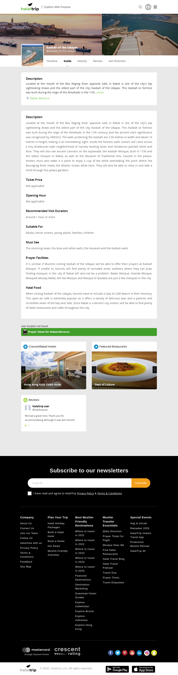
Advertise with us (31, 543)
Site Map (25, 566)
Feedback (26, 561)
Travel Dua (110, 572)
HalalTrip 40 (138, 551)
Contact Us (27, 528)
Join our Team (29, 533)
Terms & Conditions (109, 493)
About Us (26, 523)
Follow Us (26, 538)
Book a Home (56, 541)
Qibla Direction (112, 531)
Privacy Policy (85, 493)
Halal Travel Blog (113, 558)
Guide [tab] (67, 61)
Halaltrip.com (59, 668)
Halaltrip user (40, 406)
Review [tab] (97, 61)
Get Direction (117, 61)
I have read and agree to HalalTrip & (77, 493)
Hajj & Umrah (138, 523)
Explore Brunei (84, 611)
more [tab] (100, 92)
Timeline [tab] (52, 61)
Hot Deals (54, 546)
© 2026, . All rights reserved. (66, 668)
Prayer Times (111, 577)
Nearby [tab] (82, 61)
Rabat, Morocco (37, 98)
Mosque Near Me (113, 545)
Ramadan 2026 (139, 528)
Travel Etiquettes (113, 582)
